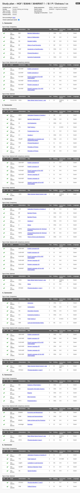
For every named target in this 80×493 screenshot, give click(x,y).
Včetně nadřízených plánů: (10, 20)
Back (77, 3)
